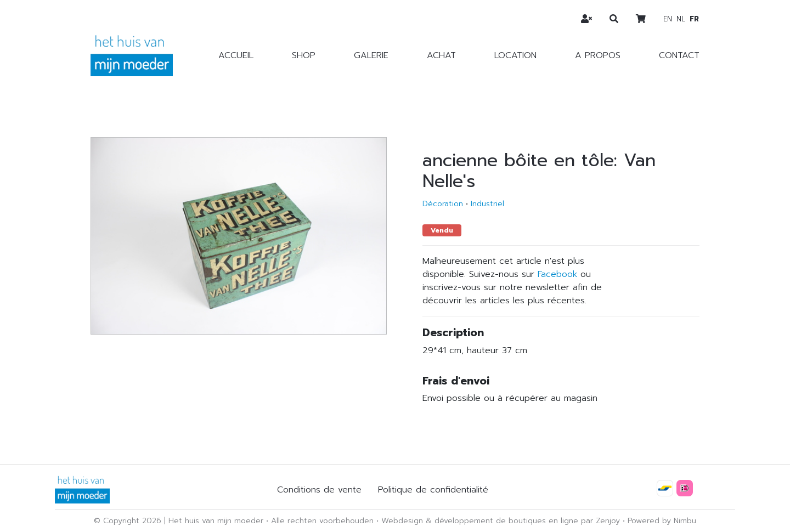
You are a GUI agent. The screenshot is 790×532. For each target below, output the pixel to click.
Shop (303, 55)
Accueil (235, 55)
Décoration (442, 204)
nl (680, 19)
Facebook (557, 274)
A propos (597, 55)
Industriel (487, 204)
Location (515, 55)
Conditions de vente (319, 489)
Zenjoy (608, 521)
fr (694, 19)
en (667, 19)
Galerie (371, 55)
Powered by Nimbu (662, 521)
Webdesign (402, 521)
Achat (441, 55)
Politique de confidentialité (433, 489)
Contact (679, 55)
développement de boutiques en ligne (506, 521)
